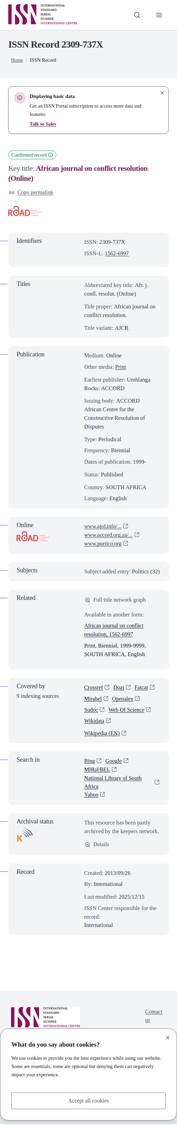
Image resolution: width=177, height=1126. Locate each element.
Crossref (93, 688)
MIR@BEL (97, 771)
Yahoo (91, 796)
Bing (89, 762)
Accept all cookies (88, 1100)
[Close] (167, 1037)
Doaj (119, 688)
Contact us (154, 1018)
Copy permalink (31, 192)
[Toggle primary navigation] (159, 15)
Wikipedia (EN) (102, 734)
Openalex (123, 699)
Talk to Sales (43, 124)
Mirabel (93, 699)
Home (17, 60)
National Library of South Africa (113, 783)
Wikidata (94, 722)
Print (120, 367)
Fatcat (142, 688)
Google (114, 762)
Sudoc (91, 710)
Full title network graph (116, 600)
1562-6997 (117, 253)
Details (97, 846)
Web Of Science (127, 710)
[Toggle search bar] (136, 15)
